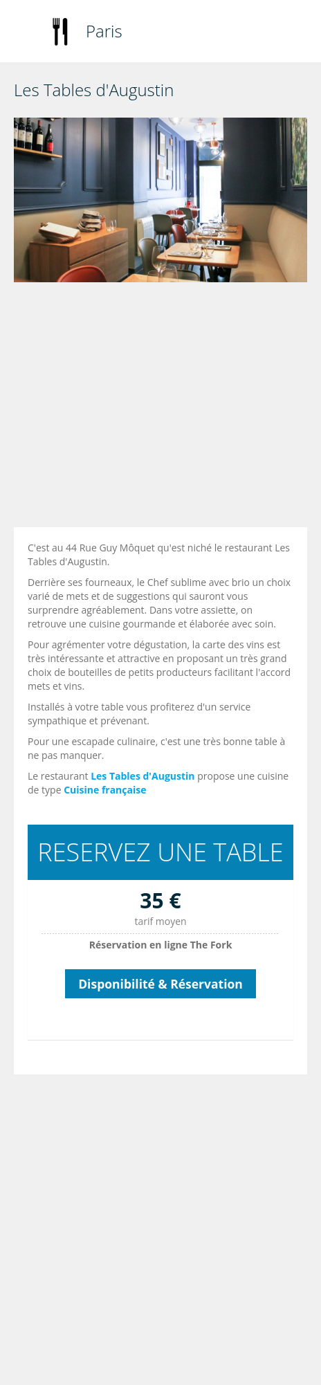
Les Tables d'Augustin (142, 775)
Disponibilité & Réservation (160, 983)
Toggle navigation (26, 33)
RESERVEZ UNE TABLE (160, 852)
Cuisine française (105, 789)
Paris (104, 30)
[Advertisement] (152, 408)
